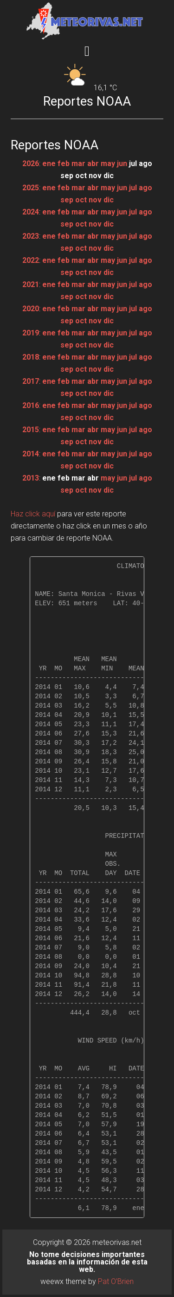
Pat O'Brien (116, 1281)
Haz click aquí (33, 513)
